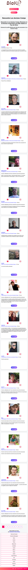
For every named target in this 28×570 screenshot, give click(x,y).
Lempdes (14, 545)
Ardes (14, 561)
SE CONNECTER (14, 12)
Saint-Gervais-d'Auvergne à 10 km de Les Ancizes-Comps (12, 78)
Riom (14, 538)
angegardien (3, 479)
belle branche (3, 170)
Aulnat (14, 553)
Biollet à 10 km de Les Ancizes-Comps (8, 109)
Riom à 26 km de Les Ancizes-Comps (8, 449)
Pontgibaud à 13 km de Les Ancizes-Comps (9, 171)
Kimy (2, 294)
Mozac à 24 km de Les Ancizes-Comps (8, 388)
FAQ (13, 568)
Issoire (14, 540)
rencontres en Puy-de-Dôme (14, 531)
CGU (15, 568)
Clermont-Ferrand (14, 534)
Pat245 (2, 263)
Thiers (14, 541)
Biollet (14, 565)
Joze (14, 557)
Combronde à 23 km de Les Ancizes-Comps (9, 357)
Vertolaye (14, 559)
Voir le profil (14, 58)
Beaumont (14, 543)
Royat (14, 551)
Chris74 (2, 387)
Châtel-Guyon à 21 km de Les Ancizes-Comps (9, 295)
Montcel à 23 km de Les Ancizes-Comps (8, 326)
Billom (14, 549)
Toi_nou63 (3, 510)
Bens (2, 417)
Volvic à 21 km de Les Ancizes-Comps (8, 264)
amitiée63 (3, 232)
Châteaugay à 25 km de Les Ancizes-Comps (9, 418)
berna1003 (3, 108)
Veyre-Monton (14, 555)
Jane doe (3, 325)
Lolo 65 (2, 356)
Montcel (14, 563)
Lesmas (2, 448)
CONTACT (25, 568)
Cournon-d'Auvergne (14, 536)
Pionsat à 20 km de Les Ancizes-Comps (8, 202)
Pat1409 (3, 201)
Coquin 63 (3, 77)
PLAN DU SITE (20, 568)
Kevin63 (2, 139)
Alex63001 (3, 46)
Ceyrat (14, 547)
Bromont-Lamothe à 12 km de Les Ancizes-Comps (10, 140)
